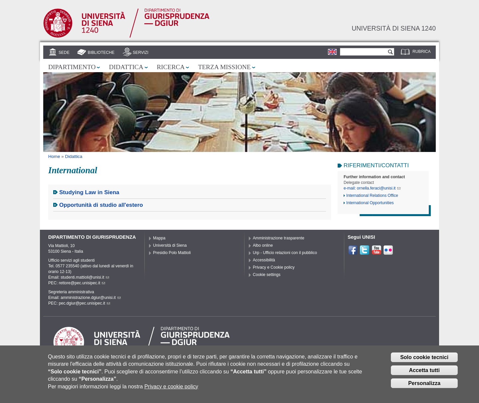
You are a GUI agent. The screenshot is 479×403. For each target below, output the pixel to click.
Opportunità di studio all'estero (101, 205)
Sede (64, 52)
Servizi (140, 52)
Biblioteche (101, 52)
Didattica (126, 67)
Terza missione (224, 67)
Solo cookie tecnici (424, 361)
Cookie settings (266, 274)
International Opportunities (370, 203)
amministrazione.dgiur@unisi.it (91, 297)
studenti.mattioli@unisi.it (85, 277)
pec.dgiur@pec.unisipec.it (84, 303)
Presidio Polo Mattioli (172, 252)
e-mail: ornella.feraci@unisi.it (372, 188)
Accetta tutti (424, 374)
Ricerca (171, 67)
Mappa (159, 238)
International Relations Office (372, 195)
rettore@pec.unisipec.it (82, 283)
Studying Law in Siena (89, 192)
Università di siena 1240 (394, 28)
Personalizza (424, 387)
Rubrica (421, 51)
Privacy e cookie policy (171, 391)
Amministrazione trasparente (278, 238)
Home (54, 156)
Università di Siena (170, 245)
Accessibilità (264, 260)
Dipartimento (71, 67)
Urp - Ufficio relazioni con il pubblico (285, 252)
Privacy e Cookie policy (274, 267)
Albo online (263, 245)
